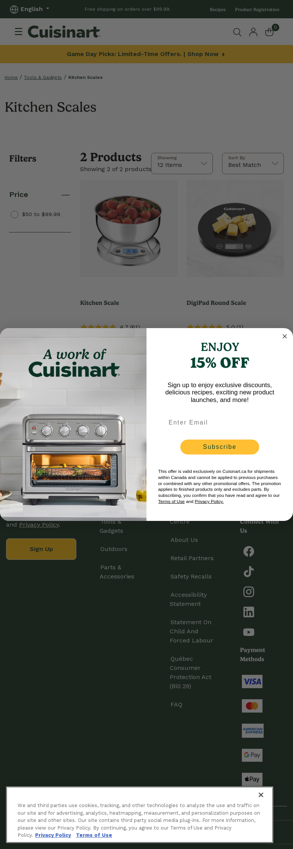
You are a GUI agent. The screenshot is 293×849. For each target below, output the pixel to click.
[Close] (261, 795)
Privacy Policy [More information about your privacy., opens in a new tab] (53, 835)
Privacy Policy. (209, 501)
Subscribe (220, 447)
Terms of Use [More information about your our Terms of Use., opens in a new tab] (94, 835)
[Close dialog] (285, 336)
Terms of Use (171, 501)
